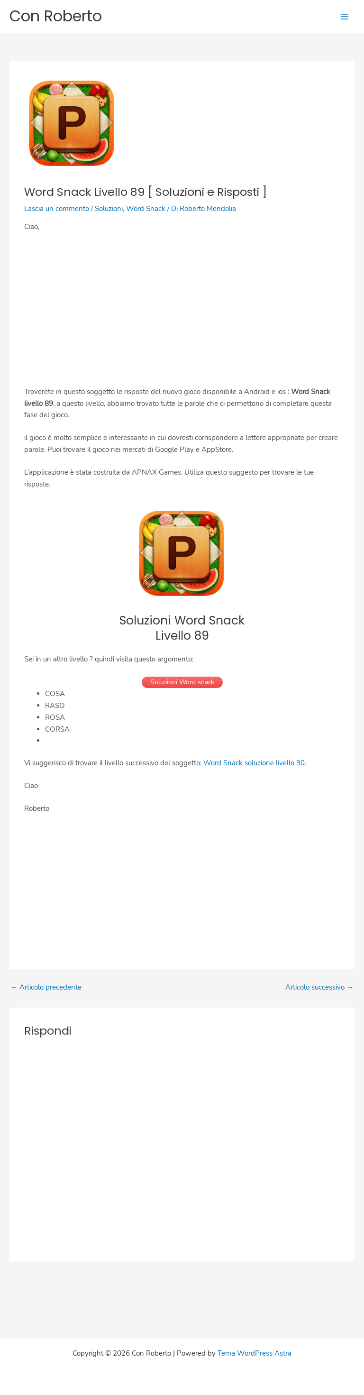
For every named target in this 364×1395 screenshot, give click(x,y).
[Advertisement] (182, 310)
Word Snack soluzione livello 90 (254, 763)
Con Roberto (55, 16)
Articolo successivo (319, 987)
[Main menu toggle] (345, 17)
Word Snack (145, 208)
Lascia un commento (56, 208)
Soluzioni (109, 208)
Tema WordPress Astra (254, 1353)
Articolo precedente (46, 987)
